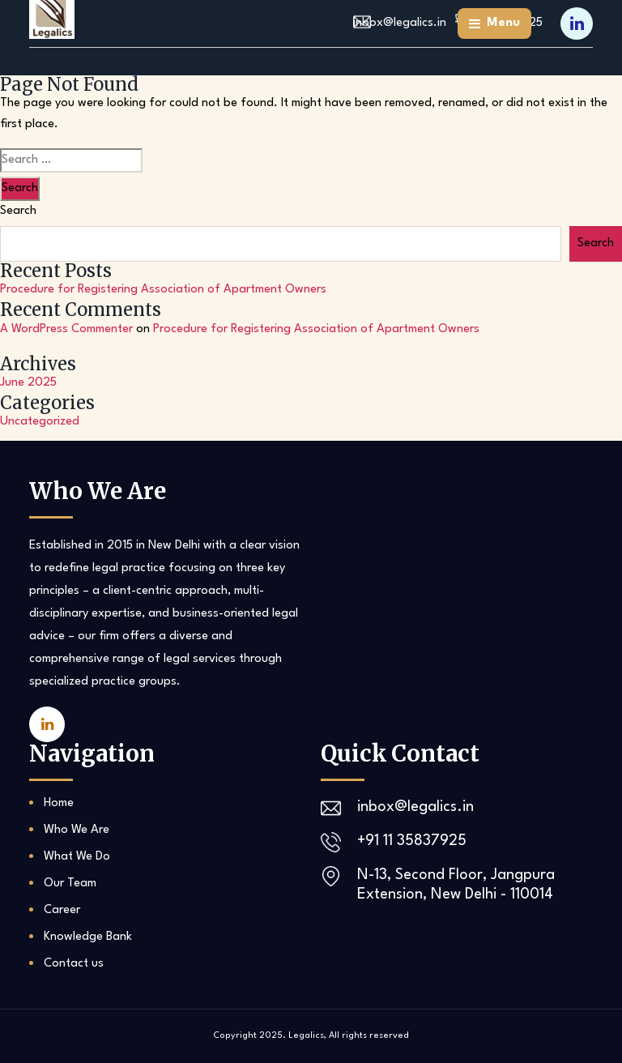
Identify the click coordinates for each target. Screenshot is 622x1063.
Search (18, 211)
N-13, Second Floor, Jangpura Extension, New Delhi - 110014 (456, 885)
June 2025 (28, 383)
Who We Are (76, 830)
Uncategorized (39, 422)
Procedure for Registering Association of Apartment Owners (163, 290)
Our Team (70, 883)
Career (62, 910)
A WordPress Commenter (66, 329)
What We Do (77, 857)
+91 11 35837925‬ (411, 841)
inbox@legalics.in (415, 807)
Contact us (74, 964)
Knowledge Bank (88, 937)
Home (59, 803)
